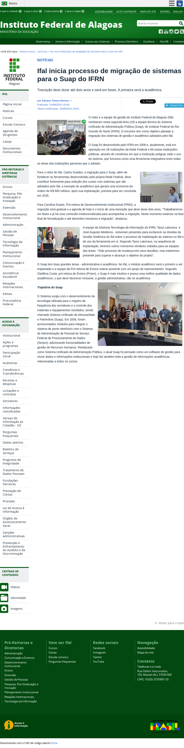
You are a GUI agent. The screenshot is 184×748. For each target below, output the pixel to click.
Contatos (178, 41)
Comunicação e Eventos (19, 658)
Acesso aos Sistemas (97, 41)
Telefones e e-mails (149, 667)
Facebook (161, 31)
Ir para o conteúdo (11, 11)
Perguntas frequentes (62, 661)
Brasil (13, 3)
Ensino (8, 670)
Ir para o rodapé (75, 11)
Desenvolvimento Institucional (15, 664)
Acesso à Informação (67, 41)
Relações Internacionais (19, 697)
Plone (54, 743)
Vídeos (15, 587)
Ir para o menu (33, 11)
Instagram (171, 31)
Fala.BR (164, 41)
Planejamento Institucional (21, 692)
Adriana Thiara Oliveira (55, 100)
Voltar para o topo (171, 623)
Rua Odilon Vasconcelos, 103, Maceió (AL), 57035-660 (154, 673)
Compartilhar (176, 105)
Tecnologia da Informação (20, 701)
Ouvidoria (149, 41)
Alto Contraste (126, 11)
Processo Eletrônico (126, 41)
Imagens (17, 609)
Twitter (176, 31)
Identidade (18, 598)
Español (165, 11)
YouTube (166, 31)
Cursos (53, 648)
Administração (13, 653)
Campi (53, 652)
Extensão (10, 675)
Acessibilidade (104, 11)
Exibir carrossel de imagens (76, 121)
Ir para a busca (53, 11)
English (178, 11)
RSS (182, 31)
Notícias (42, 51)
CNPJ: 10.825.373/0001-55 (153, 679)
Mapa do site (148, 11)
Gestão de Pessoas (16, 679)
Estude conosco (58, 657)
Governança (43, 41)
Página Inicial (27, 51)
